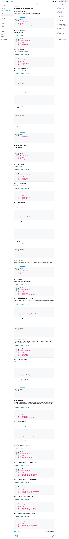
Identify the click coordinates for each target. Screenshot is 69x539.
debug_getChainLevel (60, 9)
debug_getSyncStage (60, 17)
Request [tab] (22, 16)
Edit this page (17, 531)
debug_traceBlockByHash (60, 28)
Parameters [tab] (17, 16)
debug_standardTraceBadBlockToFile (62, 24)
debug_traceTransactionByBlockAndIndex (62, 35)
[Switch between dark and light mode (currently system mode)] (59, 1)
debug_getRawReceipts (60, 15)
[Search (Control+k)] (64, 1)
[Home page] (15, 4)
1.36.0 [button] (12, 1)
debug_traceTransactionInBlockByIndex (62, 40)
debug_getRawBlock (59, 12)
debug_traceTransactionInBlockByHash (62, 39)
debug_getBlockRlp (59, 7)
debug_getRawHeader (60, 13)
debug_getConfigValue (60, 11)
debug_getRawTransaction (60, 16)
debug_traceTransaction (60, 33)
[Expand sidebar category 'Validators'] (12, 36)
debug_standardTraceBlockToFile (61, 25)
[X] (57, 1)
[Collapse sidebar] (7, 538)
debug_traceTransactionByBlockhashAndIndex (62, 38)
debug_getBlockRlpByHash (60, 8)
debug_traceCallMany (60, 32)
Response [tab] (27, 16)
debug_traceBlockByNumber (61, 29)
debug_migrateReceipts (60, 20)
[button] (6, 4)
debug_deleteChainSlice (60, 4)
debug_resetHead (59, 21)
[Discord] (55, 1)
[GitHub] (53, 1)
